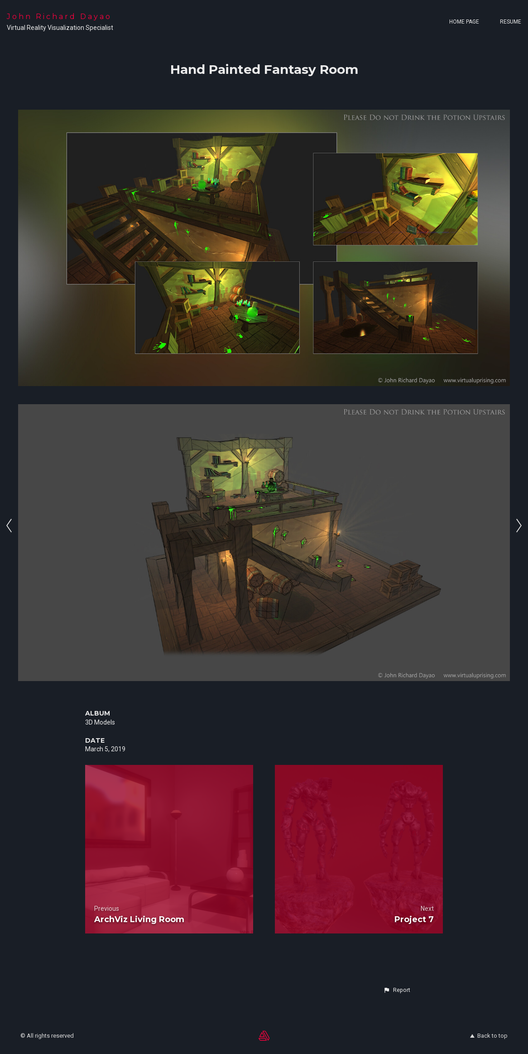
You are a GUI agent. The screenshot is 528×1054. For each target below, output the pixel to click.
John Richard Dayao (59, 16)
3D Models (100, 722)
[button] (396, 990)
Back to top (489, 1035)
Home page (464, 22)
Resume (510, 22)
